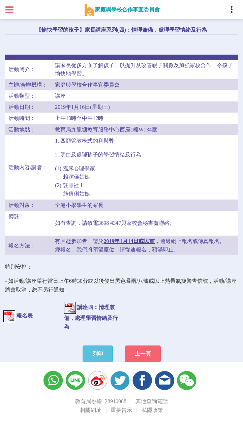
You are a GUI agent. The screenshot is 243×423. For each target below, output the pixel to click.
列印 (97, 354)
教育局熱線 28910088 (100, 401)
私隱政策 (152, 410)
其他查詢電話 (151, 401)
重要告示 (121, 410)
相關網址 (90, 410)
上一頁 (143, 354)
